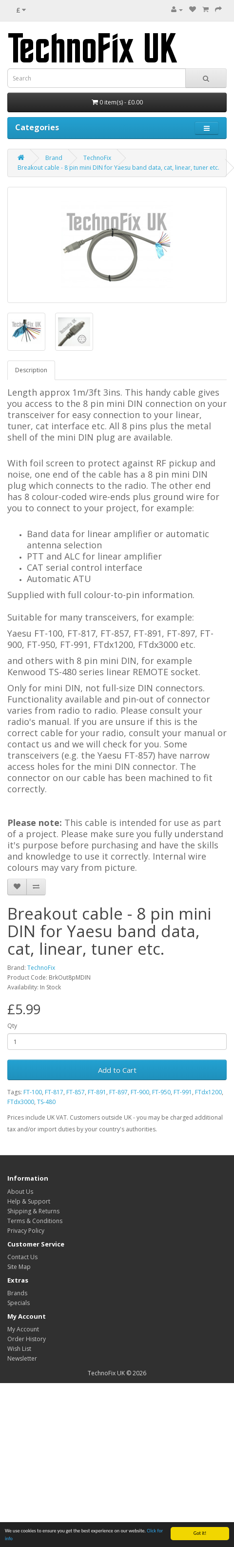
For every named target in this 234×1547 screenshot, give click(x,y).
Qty (12, 1026)
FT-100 (32, 1092)
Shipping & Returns (33, 1211)
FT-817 (54, 1092)
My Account (23, 1329)
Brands (17, 1293)
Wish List (19, 1349)
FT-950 (161, 1092)
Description (31, 370)
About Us (20, 1191)
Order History (26, 1339)
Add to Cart (117, 1070)
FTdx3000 (20, 1102)
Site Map (19, 1267)
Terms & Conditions (34, 1221)
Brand (53, 158)
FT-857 (75, 1092)
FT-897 (118, 1092)
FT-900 (140, 1092)
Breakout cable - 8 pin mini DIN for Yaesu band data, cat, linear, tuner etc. (118, 167)
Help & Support (28, 1201)
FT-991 (183, 1092)
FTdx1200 (208, 1092)
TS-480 (46, 1102)
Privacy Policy (25, 1230)
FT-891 (97, 1092)
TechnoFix (97, 158)
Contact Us (22, 1257)
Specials (18, 1303)
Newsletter (22, 1358)
